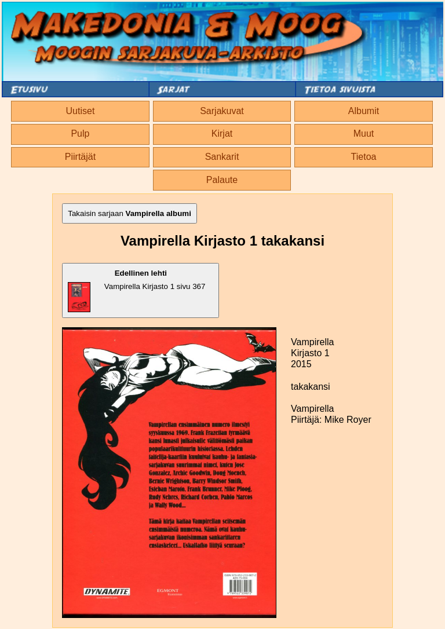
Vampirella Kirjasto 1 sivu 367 (136, 290)
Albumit (363, 111)
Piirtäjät (80, 157)
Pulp (80, 133)
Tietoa (364, 157)
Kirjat (221, 133)
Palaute (222, 180)
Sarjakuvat (222, 111)
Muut (363, 133)
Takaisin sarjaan (129, 213)
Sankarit (222, 157)
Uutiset (80, 111)
